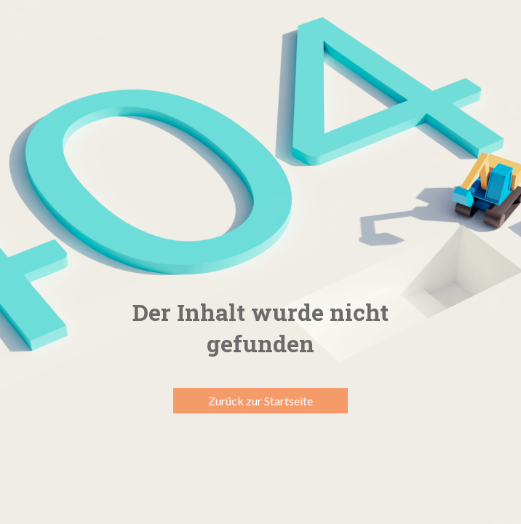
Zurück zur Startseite (260, 401)
